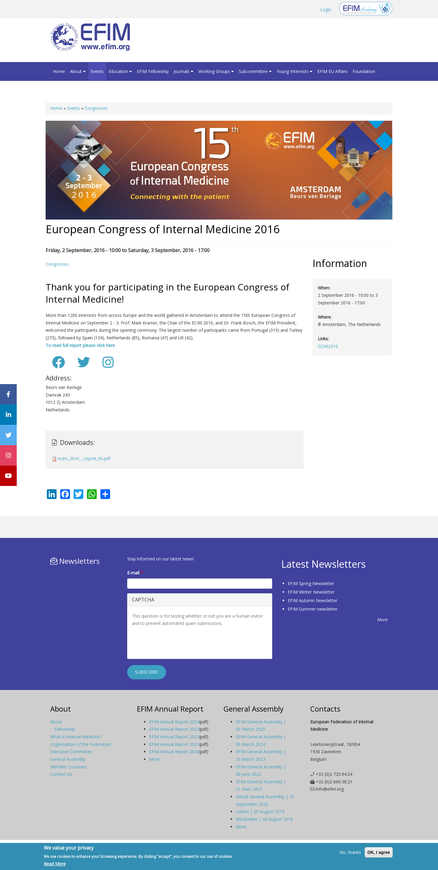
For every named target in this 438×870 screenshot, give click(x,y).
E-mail (135, 573)
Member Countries (68, 767)
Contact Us (61, 774)
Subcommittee (255, 71)
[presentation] (178, 642)
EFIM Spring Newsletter (311, 583)
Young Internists (294, 71)
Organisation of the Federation (80, 744)
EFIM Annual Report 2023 (174, 729)
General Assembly (67, 759)
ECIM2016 (328, 346)
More (382, 619)
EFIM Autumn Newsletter (312, 600)
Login (325, 9)
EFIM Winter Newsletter (311, 592)
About (78, 71)
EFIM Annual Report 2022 (174, 737)
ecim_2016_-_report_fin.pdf (84, 458)
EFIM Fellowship (153, 71)
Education (120, 71)
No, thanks (350, 852)
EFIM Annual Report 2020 (174, 751)
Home (59, 71)
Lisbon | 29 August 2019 (260, 811)
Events (97, 71)
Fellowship (64, 729)
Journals (183, 71)
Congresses (96, 108)
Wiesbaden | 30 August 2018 (264, 819)
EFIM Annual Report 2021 (174, 744)
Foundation (364, 71)
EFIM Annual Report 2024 (174, 722)
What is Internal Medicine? (76, 737)
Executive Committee (71, 751)
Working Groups (216, 71)
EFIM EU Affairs (332, 71)
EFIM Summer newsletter (313, 609)
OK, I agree (378, 852)
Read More (55, 864)
